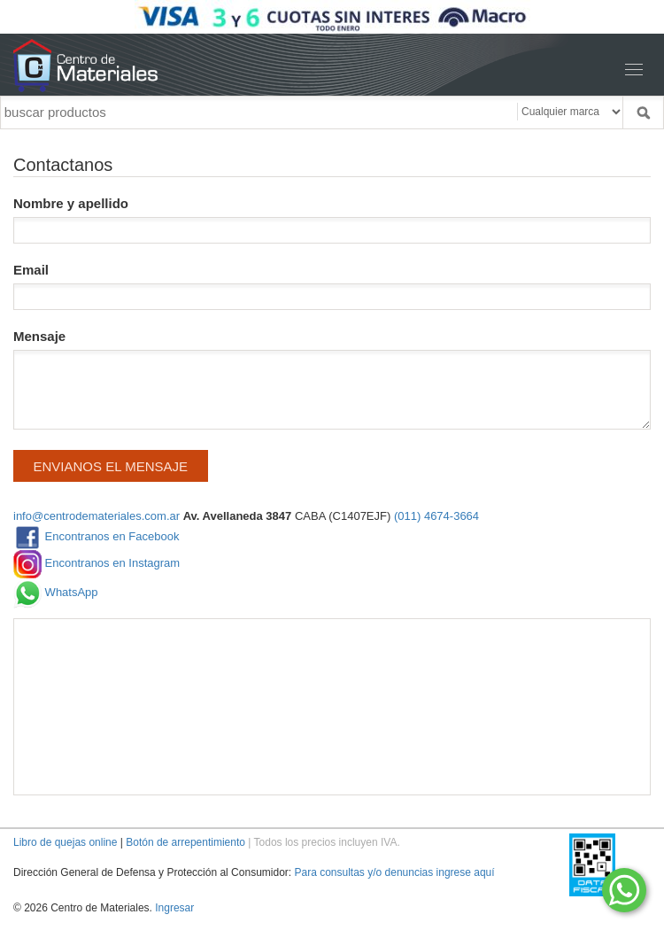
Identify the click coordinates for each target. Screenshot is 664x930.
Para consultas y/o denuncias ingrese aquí (394, 872)
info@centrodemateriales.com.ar (96, 516)
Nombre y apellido (332, 220)
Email (332, 286)
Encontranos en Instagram (96, 564)
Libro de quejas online (65, 842)
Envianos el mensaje (111, 466)
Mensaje (332, 379)
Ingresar (174, 908)
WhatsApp (55, 593)
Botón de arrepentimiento (185, 842)
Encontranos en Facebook (96, 537)
